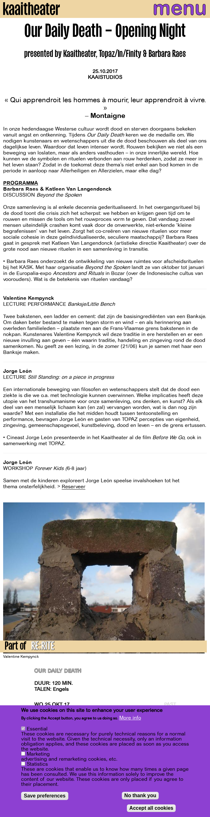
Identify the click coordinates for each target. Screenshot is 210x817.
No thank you (140, 795)
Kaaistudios (105, 77)
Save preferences (45, 795)
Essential (37, 729)
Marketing (38, 754)
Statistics (37, 764)
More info (130, 717)
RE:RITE (42, 646)
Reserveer (73, 487)
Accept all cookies (151, 808)
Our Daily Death (58, 671)
